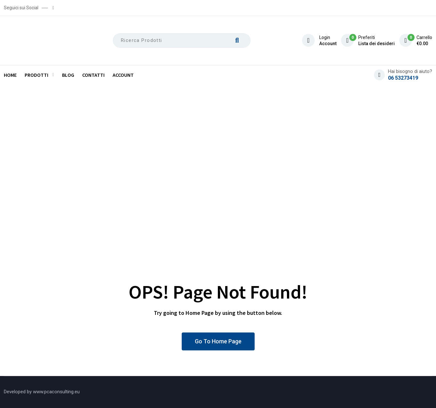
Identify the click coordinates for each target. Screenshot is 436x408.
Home (10, 75)
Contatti (93, 75)
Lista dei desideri (376, 43)
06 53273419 (403, 78)
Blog (68, 75)
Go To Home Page (218, 341)
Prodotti (36, 75)
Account (328, 43)
